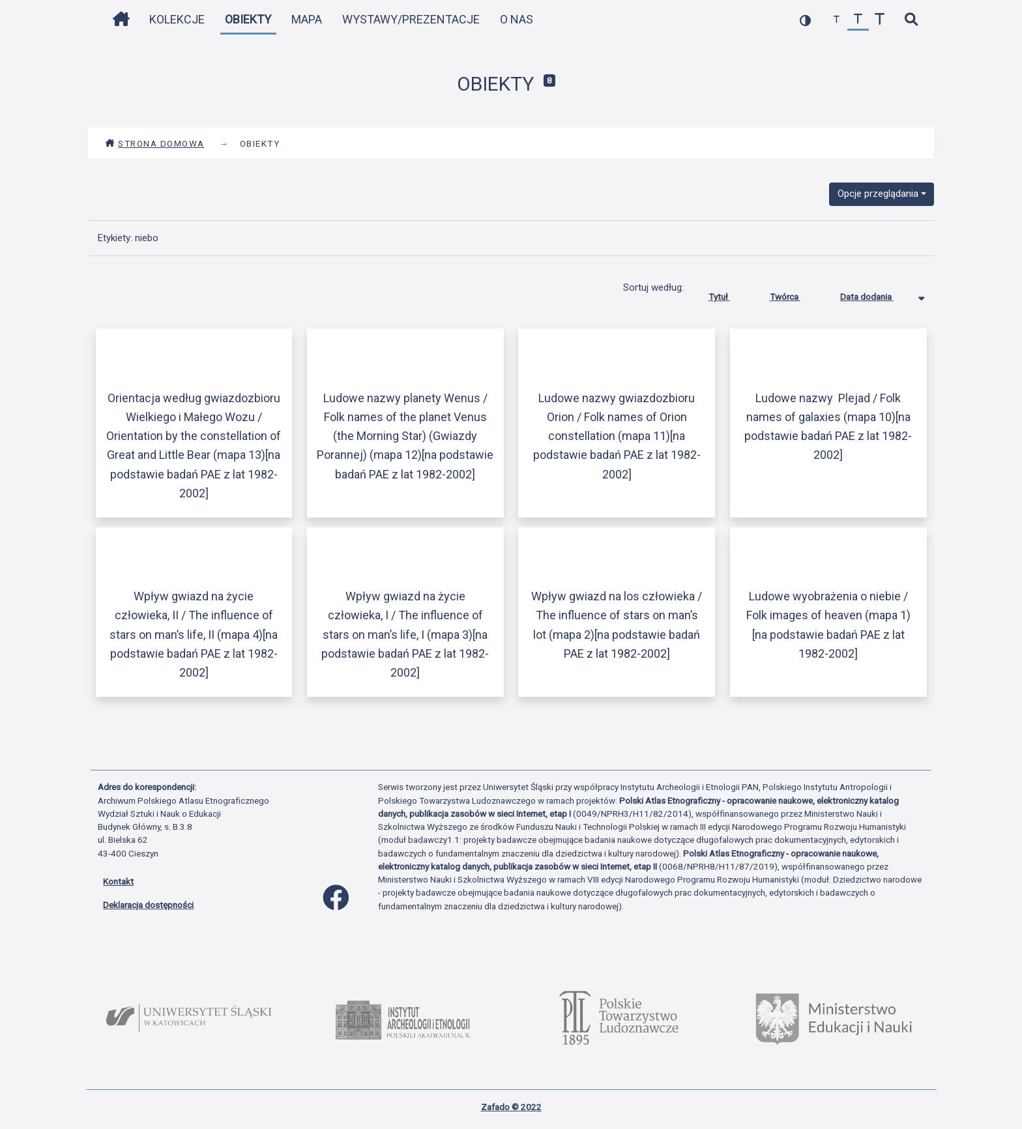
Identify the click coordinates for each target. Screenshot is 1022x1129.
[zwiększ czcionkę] (879, 20)
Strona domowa (155, 143)
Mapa (306, 19)
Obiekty (248, 19)
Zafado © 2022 (511, 1107)
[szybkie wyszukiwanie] (911, 20)
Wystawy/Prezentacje (411, 19)
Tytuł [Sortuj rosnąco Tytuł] (729, 294)
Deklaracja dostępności (148, 905)
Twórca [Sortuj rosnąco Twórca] (795, 294)
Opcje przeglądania (878, 193)
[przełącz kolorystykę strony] (805, 20)
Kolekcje (177, 19)
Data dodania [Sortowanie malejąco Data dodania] (876, 294)
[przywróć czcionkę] (858, 20)
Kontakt (118, 881)
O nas (516, 19)
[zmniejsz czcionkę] (836, 20)
